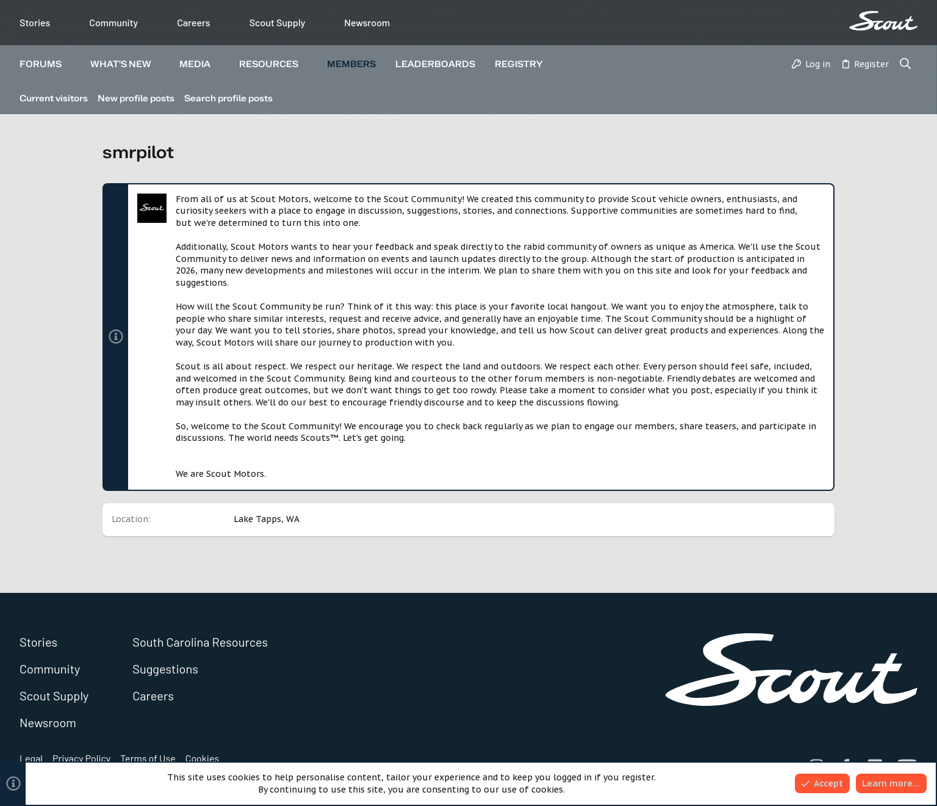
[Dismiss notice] (819, 200)
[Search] (905, 65)
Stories (35, 22)
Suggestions (165, 668)
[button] (72, 64)
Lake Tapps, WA (267, 519)
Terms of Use (148, 758)
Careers (193, 22)
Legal (31, 758)
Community (113, 22)
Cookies (202, 758)
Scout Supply (278, 22)
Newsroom (367, 22)
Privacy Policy (81, 758)
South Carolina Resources (200, 641)
